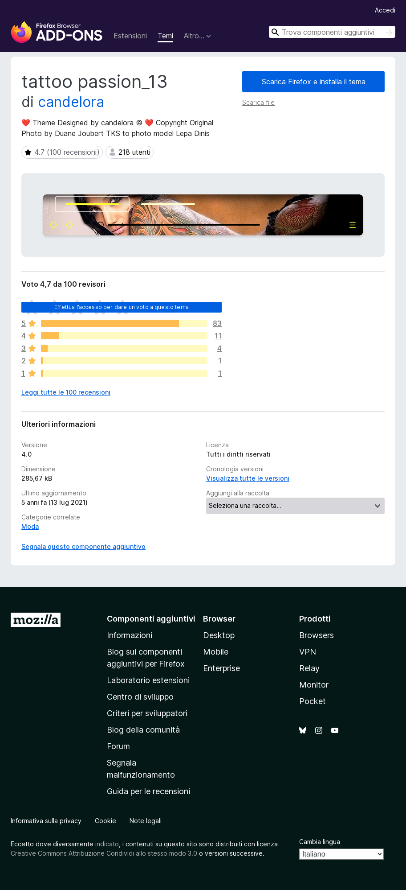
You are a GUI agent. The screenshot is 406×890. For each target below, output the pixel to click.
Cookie (105, 820)
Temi (165, 35)
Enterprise (221, 668)
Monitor (314, 684)
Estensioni (130, 35)
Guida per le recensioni (148, 791)
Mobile (215, 651)
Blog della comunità (143, 729)
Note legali (146, 820)
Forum (118, 746)
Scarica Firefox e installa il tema (313, 81)
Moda (30, 526)
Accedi (385, 10)
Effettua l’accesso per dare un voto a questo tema (121, 307)
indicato (107, 844)
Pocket (312, 701)
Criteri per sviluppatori (147, 713)
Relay (309, 668)
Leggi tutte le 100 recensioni (65, 392)
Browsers (316, 635)
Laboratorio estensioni (148, 680)
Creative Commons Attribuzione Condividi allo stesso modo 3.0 (104, 853)
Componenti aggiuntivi (151, 618)
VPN (307, 651)
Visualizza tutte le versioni (247, 478)
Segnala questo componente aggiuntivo (83, 546)
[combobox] (332, 32)
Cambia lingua (319, 841)
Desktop (219, 635)
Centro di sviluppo (140, 696)
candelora (71, 102)
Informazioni (129, 635)
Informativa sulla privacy (46, 820)
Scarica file (258, 102)
